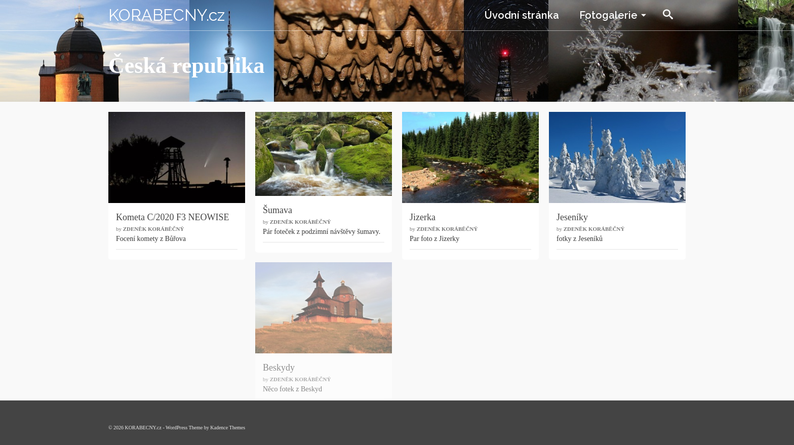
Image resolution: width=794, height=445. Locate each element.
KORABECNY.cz (166, 15)
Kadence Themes (227, 427)
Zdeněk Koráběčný (153, 229)
